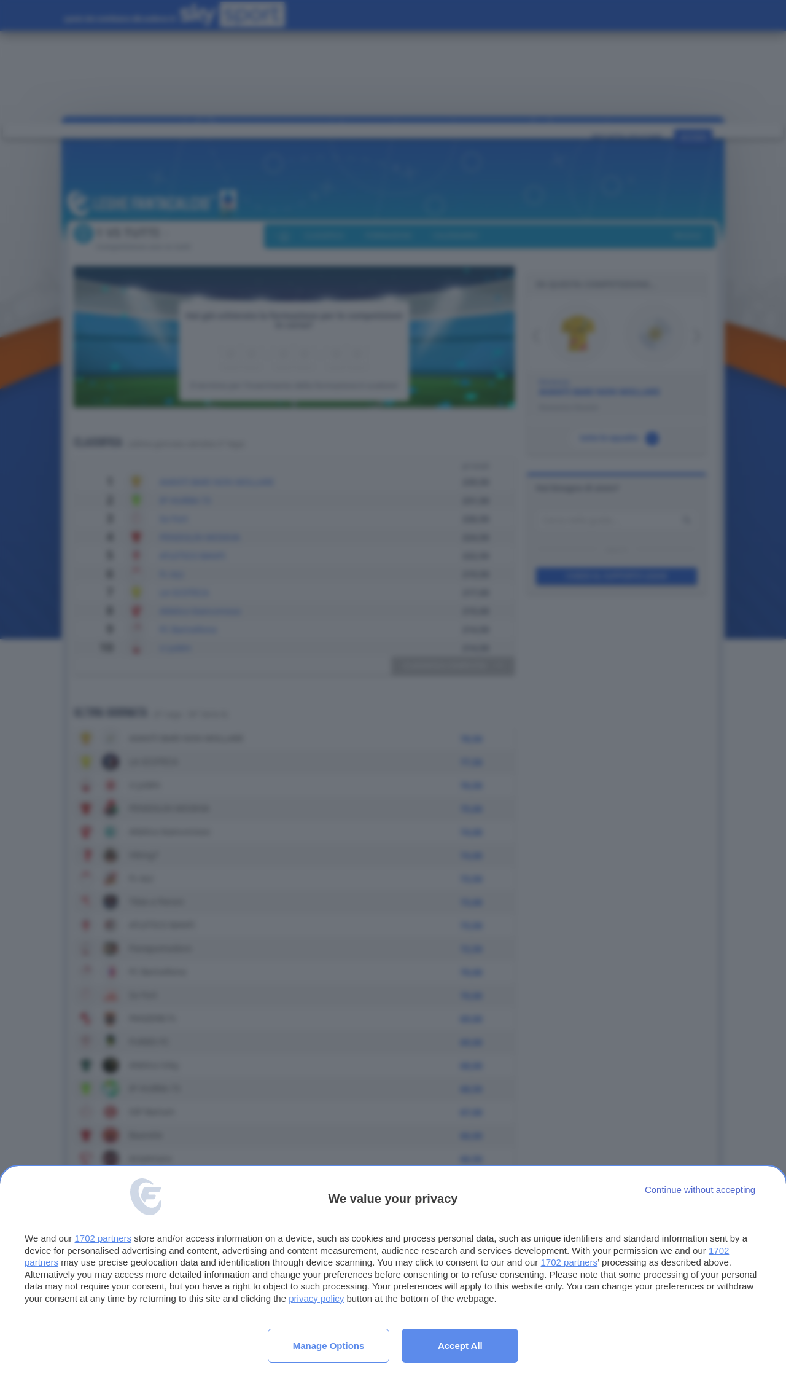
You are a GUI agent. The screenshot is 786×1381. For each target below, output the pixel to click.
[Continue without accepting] (700, 1189)
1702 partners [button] (102, 1238)
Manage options (329, 1345)
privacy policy (316, 1298)
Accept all (460, 1345)
